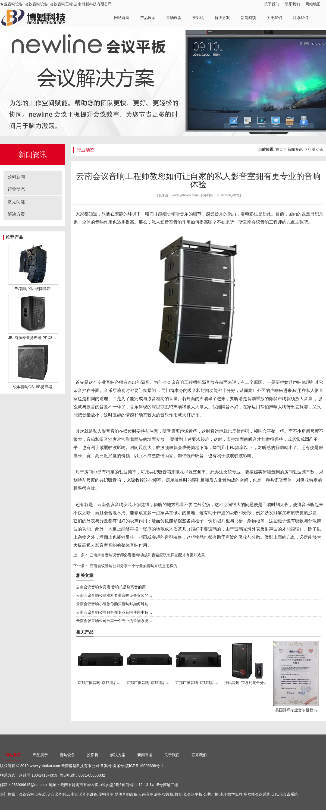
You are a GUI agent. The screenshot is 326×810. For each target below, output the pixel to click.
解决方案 (222, 17)
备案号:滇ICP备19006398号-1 (138, 766)
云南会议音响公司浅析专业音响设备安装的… (114, 595)
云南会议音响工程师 (262, 222)
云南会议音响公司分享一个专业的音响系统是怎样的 (133, 566)
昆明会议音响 (54, 794)
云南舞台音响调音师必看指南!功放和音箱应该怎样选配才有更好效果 (147, 555)
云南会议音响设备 (82, 794)
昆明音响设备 (126, 794)
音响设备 (173, 17)
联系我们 (292, 4)
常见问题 (16, 201)
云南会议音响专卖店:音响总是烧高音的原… (112, 587)
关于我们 (271, 4)
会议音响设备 (30, 794)
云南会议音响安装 (114, 504)
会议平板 (194, 794)
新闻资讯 (295, 149)
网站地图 (313, 4)
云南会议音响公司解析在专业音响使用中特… (114, 612)
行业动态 (16, 189)
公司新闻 (16, 176)
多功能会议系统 (257, 794)
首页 (279, 149)
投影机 (198, 17)
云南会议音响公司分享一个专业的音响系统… (114, 621)
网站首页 (121, 17)
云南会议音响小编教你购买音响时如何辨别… (114, 604)
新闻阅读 (248, 17)
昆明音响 (106, 794)
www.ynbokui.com (185, 195)
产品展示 (147, 17)
